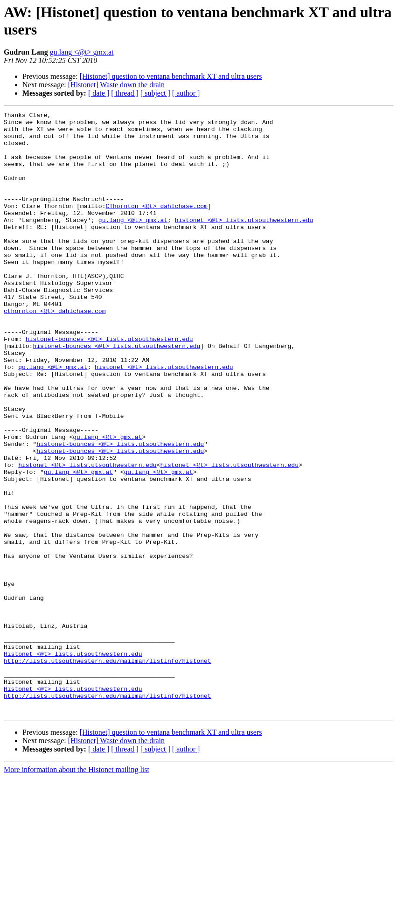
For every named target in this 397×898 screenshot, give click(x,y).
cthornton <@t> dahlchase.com (54, 351)
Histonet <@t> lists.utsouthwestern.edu (73, 763)
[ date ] (98, 93)
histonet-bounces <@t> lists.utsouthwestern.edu (109, 385)
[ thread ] (125, 93)
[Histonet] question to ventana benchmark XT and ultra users (171, 76)
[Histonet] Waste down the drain (116, 85)
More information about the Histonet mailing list (76, 890)
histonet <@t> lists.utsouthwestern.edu (244, 242)
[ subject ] (155, 93)
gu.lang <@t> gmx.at (82, 52)
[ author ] (186, 93)
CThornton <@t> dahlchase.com (156, 225)
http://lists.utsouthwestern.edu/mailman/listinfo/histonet (107, 771)
